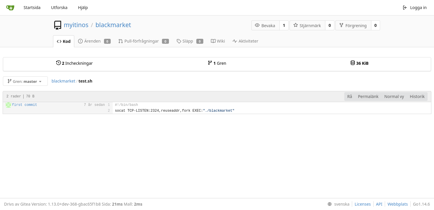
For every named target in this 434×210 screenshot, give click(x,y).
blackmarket (113, 25)
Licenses (362, 204)
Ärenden (94, 41)
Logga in (415, 7)
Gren (217, 63)
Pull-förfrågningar (143, 41)
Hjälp (83, 7)
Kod (64, 41)
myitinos (76, 25)
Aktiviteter (245, 41)
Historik (417, 96)
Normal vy (394, 96)
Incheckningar (74, 63)
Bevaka (265, 25)
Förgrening (353, 25)
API (379, 204)
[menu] (337, 204)
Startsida (32, 7)
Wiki (218, 41)
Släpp (190, 41)
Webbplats (397, 204)
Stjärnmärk (307, 25)
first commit (24, 105)
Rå (349, 96)
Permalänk (368, 96)
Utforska (59, 7)
